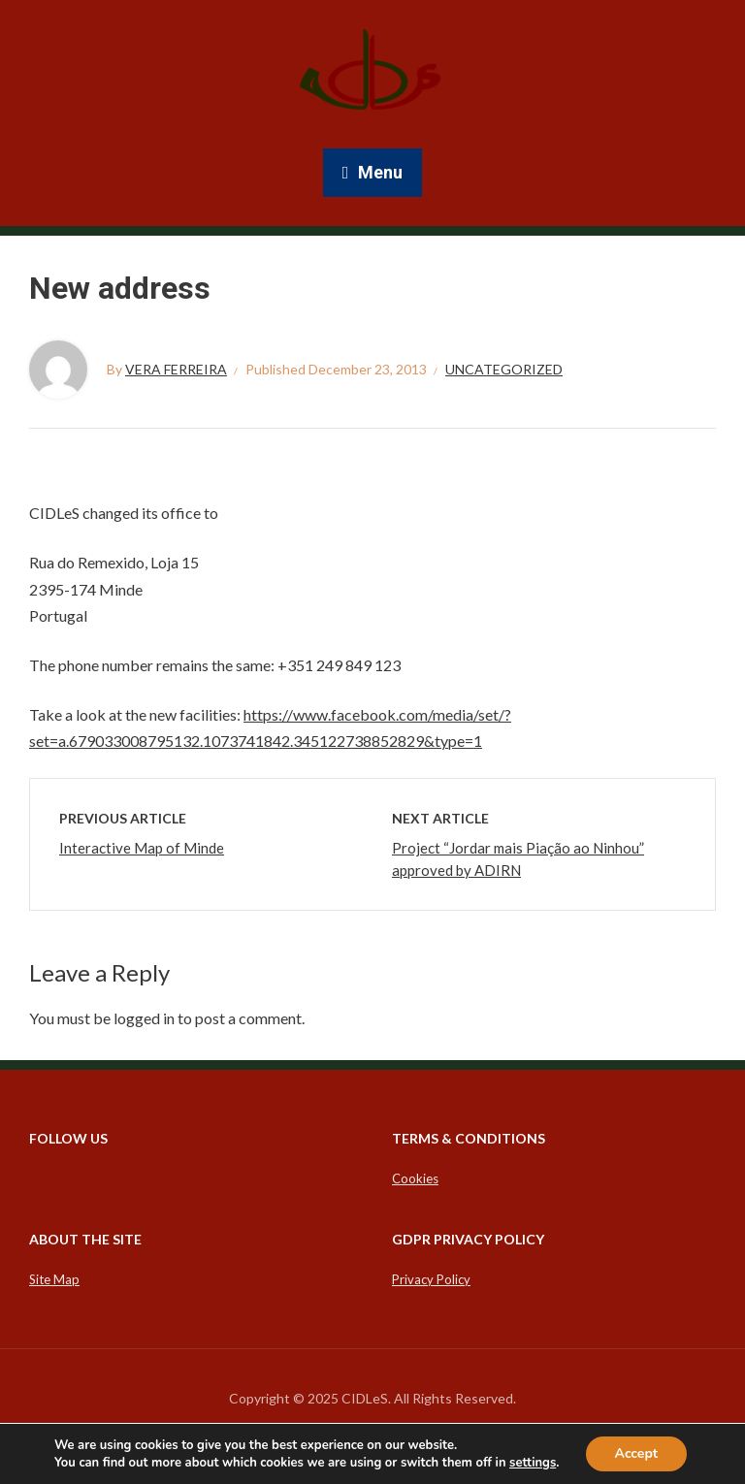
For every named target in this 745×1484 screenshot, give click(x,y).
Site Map (54, 1279)
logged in (144, 1018)
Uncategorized (504, 369)
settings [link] (532, 1462)
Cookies (415, 1178)
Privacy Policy (431, 1279)
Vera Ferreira (176, 369)
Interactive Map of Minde (141, 847)
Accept (637, 1453)
